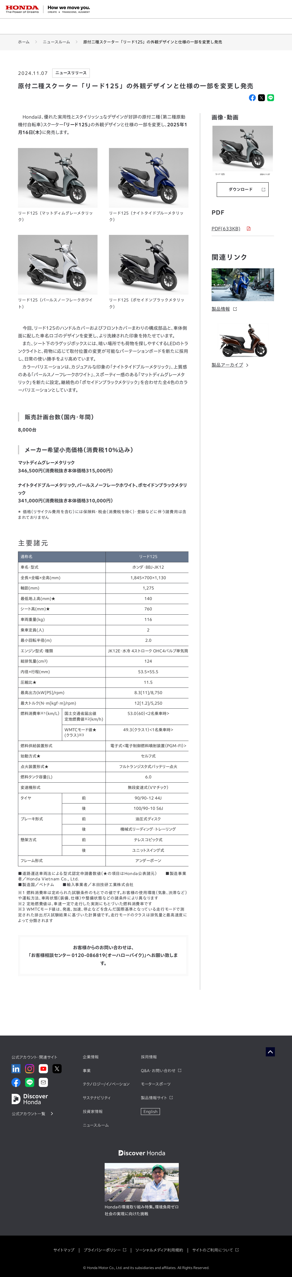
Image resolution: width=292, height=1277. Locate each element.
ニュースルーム (56, 42)
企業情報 (91, 1057)
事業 (87, 1071)
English (150, 1112)
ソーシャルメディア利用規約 (159, 1250)
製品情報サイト (154, 1098)
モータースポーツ (156, 1084)
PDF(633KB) (226, 228)
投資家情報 (93, 1112)
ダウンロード (241, 189)
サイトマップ (63, 1250)
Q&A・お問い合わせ (158, 1071)
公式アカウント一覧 (28, 1114)
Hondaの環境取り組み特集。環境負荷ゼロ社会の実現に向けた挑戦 (142, 1210)
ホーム (24, 42)
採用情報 (149, 1057)
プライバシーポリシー (102, 1250)
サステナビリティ (97, 1098)
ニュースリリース (71, 73)
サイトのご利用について (212, 1250)
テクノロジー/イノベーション (106, 1084)
